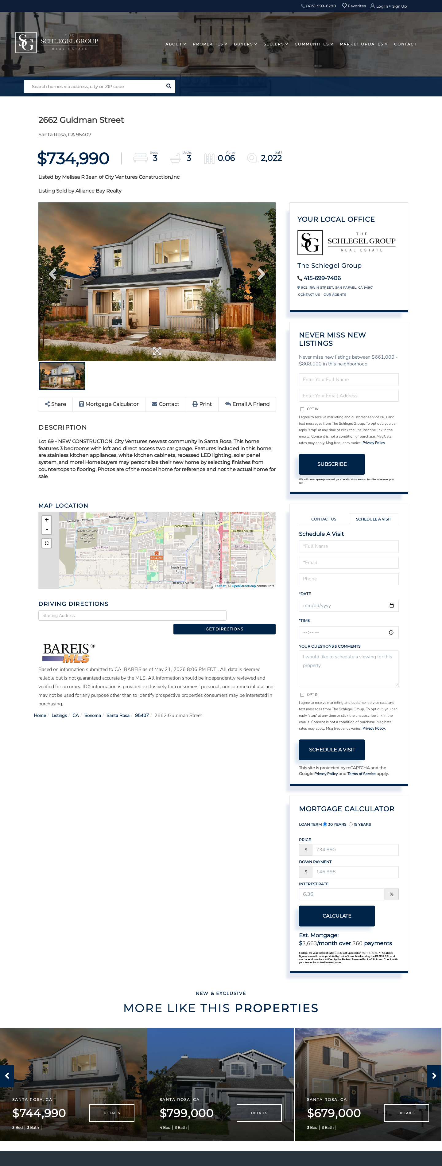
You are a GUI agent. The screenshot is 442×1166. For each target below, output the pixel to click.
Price (305, 839)
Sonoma (97, 705)
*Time (304, 620)
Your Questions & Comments (329, 646)
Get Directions (253, 615)
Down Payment (315, 862)
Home (40, 705)
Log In (382, 6)
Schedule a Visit (373, 519)
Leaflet (220, 586)
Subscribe (332, 464)
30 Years (334, 824)
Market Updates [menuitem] (361, 44)
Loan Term (310, 824)
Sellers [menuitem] (274, 44)
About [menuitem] (173, 44)
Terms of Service (363, 774)
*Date (305, 593)
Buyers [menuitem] (243, 44)
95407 (149, 705)
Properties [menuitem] (208, 44)
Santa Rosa (123, 705)
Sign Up (399, 6)
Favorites (354, 6)
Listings (61, 705)
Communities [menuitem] (312, 44)
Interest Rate (313, 884)
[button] (168, 86)
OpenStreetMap (244, 586)
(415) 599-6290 (318, 6)
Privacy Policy (374, 442)
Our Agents (335, 295)
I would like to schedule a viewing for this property (349, 668)
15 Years (360, 824)
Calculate (332, 916)
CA (78, 705)
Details (112, 1119)
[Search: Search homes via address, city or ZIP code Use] (93, 86)
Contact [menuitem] (405, 44)
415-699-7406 (322, 278)
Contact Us (309, 295)
